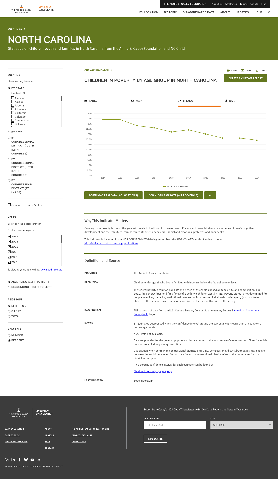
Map (139, 100)
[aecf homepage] (21, 8)
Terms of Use (79, 441)
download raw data (51, 269)
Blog (263, 3)
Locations (15, 29)
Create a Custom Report (246, 78)
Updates (242, 12)
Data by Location (14, 428)
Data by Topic (12, 435)
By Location (148, 12)
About (225, 12)
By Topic (170, 12)
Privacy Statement (82, 435)
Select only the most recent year (24, 223)
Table (93, 100)
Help (258, 12)
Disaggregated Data (199, 12)
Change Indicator (96, 70)
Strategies (231, 3)
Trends (188, 100)
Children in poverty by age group (153, 371)
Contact (49, 448)
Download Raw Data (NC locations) (113, 195)
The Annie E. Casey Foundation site (90, 428)
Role (213, 418)
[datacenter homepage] (47, 8)
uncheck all (18, 93)
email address (152, 418)
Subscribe (155, 439)
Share (261, 70)
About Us (217, 3)
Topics (244, 3)
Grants (254, 3)
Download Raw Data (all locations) (173, 195)
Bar (232, 100)
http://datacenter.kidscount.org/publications (111, 243)
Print (231, 70)
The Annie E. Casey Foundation (185, 3)
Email (246, 70)
